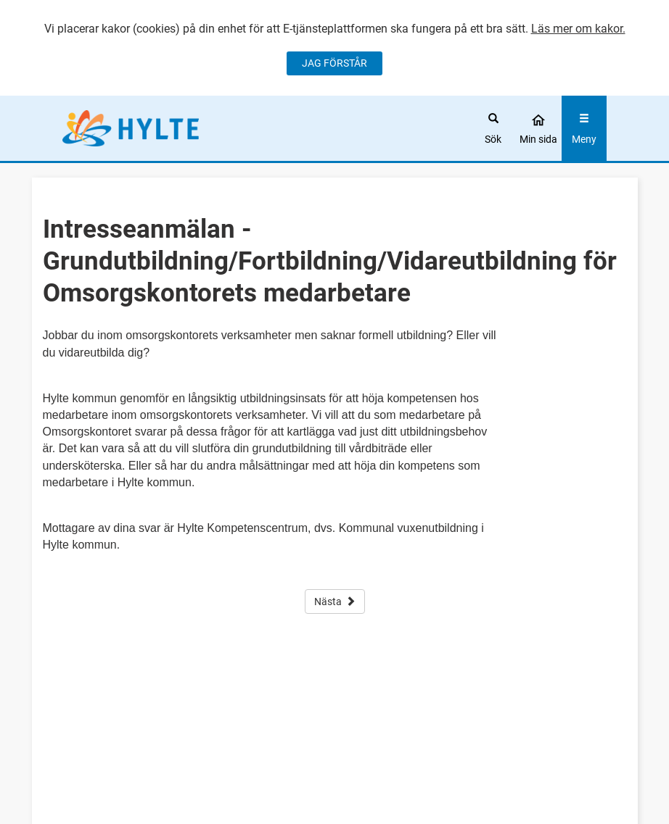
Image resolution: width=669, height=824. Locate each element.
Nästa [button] (335, 601)
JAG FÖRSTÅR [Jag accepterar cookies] (334, 63)
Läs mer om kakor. (578, 29)
